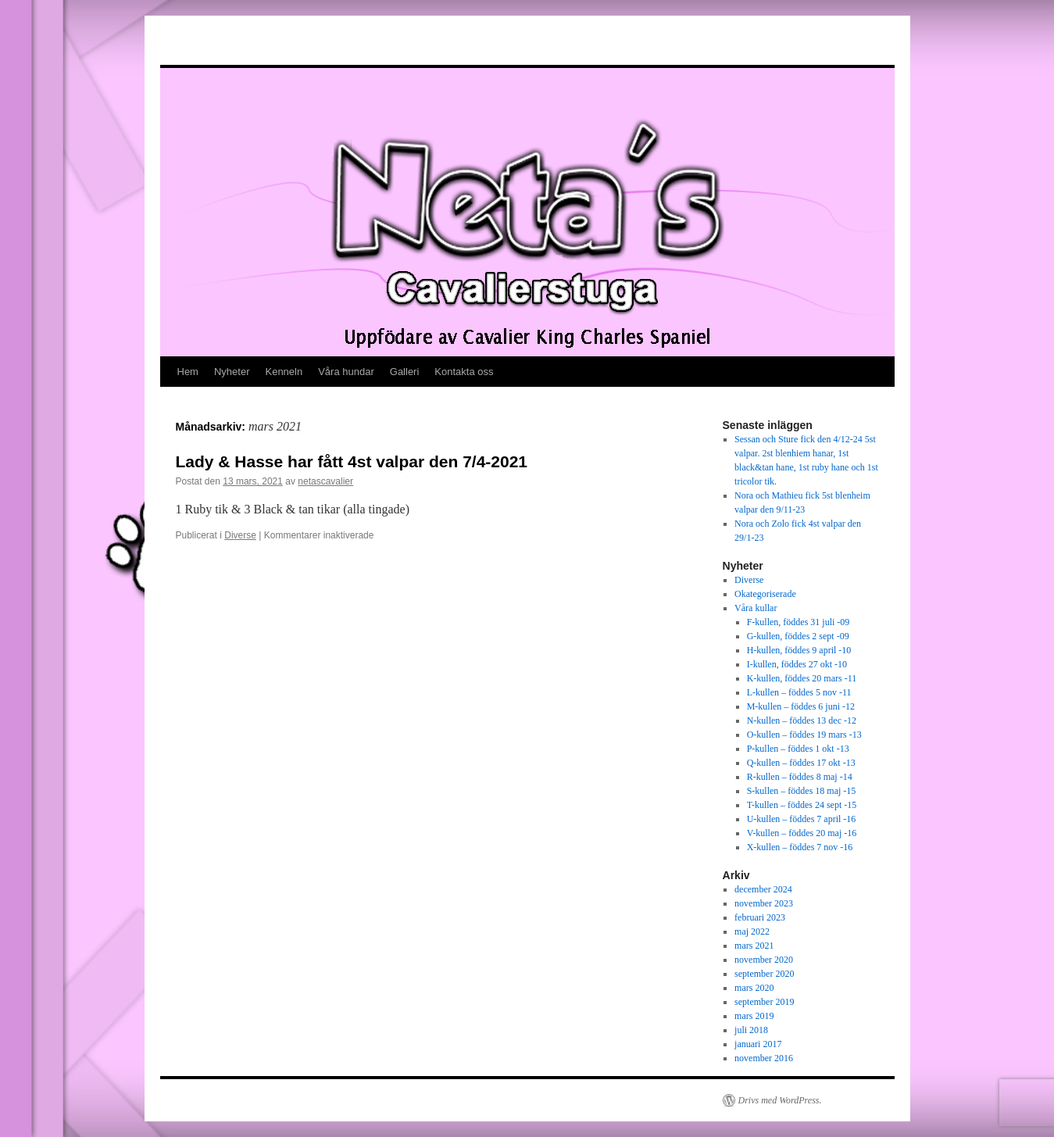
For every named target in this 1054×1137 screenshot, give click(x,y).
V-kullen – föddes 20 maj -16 (802, 833)
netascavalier (325, 481)
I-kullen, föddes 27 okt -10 (797, 664)
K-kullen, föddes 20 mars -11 (802, 678)
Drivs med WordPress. (780, 1100)
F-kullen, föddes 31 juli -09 (798, 622)
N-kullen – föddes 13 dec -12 (801, 720)
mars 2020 (754, 987)
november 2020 (763, 959)
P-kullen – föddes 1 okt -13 (798, 748)
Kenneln (283, 371)
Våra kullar (755, 607)
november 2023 (763, 903)
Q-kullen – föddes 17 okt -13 (801, 762)
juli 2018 (751, 1029)
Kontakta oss (463, 371)
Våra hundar (346, 371)
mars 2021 (754, 945)
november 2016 (763, 1058)
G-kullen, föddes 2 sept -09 (798, 636)
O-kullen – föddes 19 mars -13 (804, 734)
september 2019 (764, 1001)
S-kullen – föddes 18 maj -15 (801, 790)
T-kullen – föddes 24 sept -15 (802, 804)
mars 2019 (754, 1015)
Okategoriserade (765, 593)
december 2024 (763, 889)
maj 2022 (752, 931)
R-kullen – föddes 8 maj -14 (799, 776)
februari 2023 (759, 917)
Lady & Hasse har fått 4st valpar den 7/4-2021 (352, 461)
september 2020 (764, 973)
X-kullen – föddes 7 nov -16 (800, 847)
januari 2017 (757, 1044)
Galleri (405, 371)
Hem (187, 371)
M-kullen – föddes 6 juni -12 (801, 706)
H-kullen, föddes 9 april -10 (799, 650)
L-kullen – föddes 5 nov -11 (799, 692)
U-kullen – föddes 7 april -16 (801, 818)
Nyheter (232, 371)
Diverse (240, 535)
